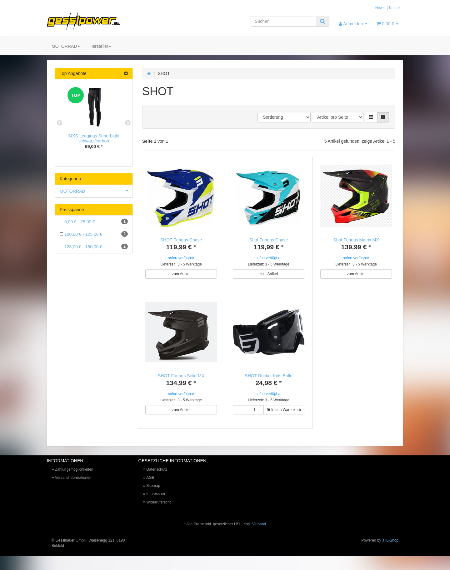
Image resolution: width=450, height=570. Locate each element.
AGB (150, 484)
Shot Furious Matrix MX (356, 239)
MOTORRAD (66, 46)
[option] (94, 123)
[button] (371, 117)
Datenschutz (156, 476)
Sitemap (153, 492)
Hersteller (100, 46)
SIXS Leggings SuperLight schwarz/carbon (93, 138)
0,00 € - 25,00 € (94, 221)
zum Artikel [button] (181, 274)
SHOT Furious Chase (181, 239)
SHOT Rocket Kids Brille (268, 375)
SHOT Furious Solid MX (181, 375)
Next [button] (128, 123)
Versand (259, 531)
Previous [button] (60, 123)
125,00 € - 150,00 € (94, 246)
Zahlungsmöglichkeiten (74, 476)
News (380, 8)
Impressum (155, 500)
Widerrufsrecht (158, 509)
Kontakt (395, 8)
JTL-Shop (390, 547)
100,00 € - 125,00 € (94, 234)
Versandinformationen (73, 484)
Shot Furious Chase (268, 239)
